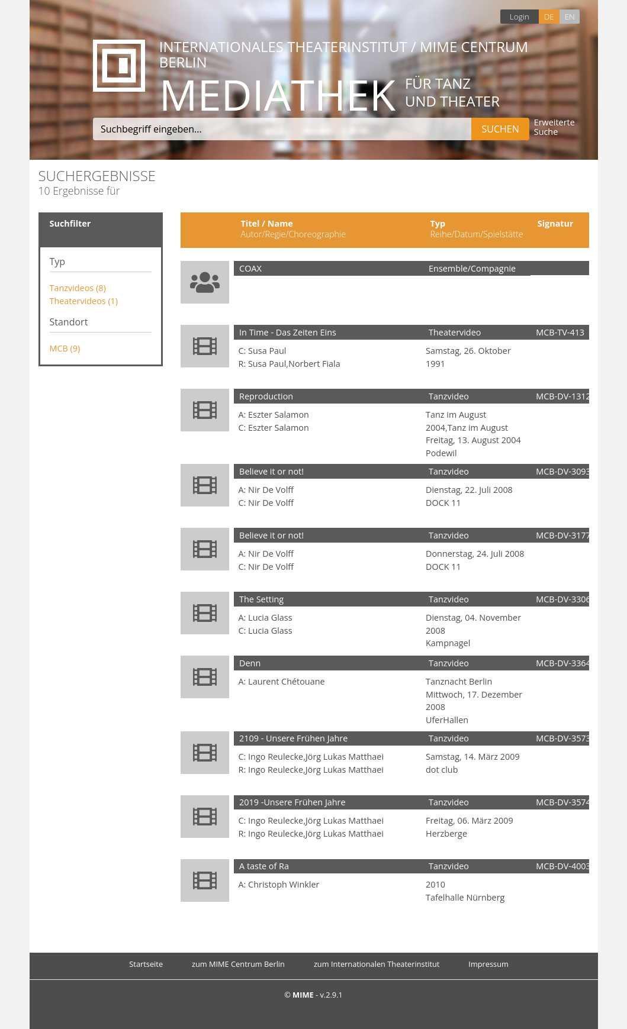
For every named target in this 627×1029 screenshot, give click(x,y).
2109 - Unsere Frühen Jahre (293, 738)
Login (519, 16)
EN (569, 16)
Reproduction (266, 396)
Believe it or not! (271, 471)
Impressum (488, 964)
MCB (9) (65, 348)
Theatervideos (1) (84, 301)
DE (549, 16)
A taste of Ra (264, 866)
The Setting (261, 599)
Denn (250, 663)
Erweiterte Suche (554, 127)
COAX (250, 268)
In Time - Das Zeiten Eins (287, 332)
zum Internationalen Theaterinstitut (377, 964)
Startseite (146, 964)
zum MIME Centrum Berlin (238, 964)
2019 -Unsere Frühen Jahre (292, 802)
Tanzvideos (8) (78, 287)
